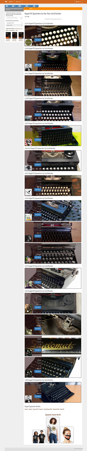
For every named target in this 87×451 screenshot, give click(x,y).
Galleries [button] (20, 6)
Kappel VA (62, 409)
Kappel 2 (30, 409)
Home (25, 8)
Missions (18, 1)
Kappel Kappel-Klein (48, 409)
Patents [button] (35, 6)
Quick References (12, 30)
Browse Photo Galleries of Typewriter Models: (12, 20)
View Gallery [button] (37, 39)
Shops (17, 30)
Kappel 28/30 (36, 409)
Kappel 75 (41, 409)
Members (78, 1)
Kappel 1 (26, 409)
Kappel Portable (56, 409)
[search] (14, 23)
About (11, 1)
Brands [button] (8, 6)
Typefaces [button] (28, 6)
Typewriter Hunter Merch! (53, 415)
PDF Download (8, 40)
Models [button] (14, 6)
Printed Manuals (17, 28)
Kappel (28, 8)
